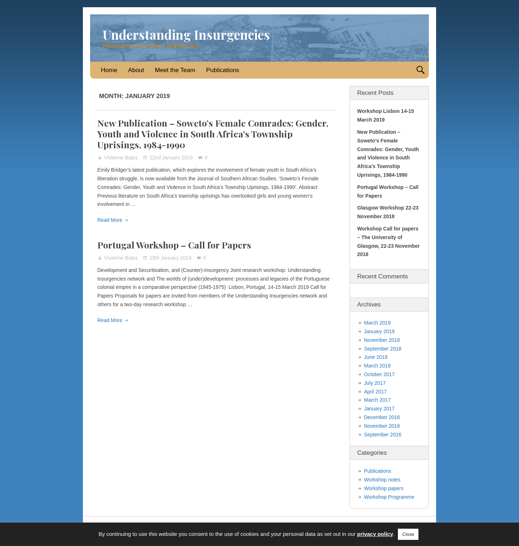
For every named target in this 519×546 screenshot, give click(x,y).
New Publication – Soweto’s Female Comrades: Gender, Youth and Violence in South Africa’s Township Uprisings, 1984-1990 (212, 133)
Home (109, 70)
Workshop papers (383, 488)
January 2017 (379, 408)
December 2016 (382, 417)
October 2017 (379, 374)
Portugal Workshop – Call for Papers (174, 245)
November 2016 (382, 426)
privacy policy (375, 534)
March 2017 (377, 400)
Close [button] (408, 534)
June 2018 (375, 357)
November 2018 (382, 340)
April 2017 (375, 392)
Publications (222, 70)
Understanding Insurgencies (186, 34)
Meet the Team (175, 70)
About (136, 70)
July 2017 (375, 383)
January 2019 (379, 331)
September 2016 (383, 434)
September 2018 (383, 349)
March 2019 (377, 323)
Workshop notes (382, 480)
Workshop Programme (389, 497)
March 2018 (377, 366)
